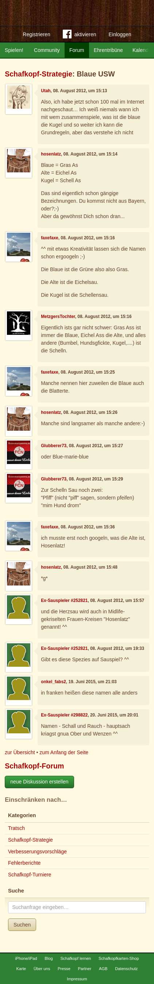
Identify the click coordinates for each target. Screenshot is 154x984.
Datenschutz (126, 968)
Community (47, 50)
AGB (103, 968)
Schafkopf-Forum (34, 766)
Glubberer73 (53, 445)
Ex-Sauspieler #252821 (64, 600)
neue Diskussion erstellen (39, 782)
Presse (64, 968)
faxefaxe (49, 237)
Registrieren (36, 34)
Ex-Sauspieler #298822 (64, 715)
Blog (49, 958)
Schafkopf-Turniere (29, 875)
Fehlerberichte (24, 863)
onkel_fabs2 (53, 681)
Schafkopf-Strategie (38, 74)
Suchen (22, 925)
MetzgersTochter (58, 316)
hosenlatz (51, 154)
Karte (21, 968)
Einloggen (119, 34)
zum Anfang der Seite (63, 752)
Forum (76, 50)
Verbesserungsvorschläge (37, 851)
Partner (85, 968)
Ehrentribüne (108, 50)
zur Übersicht (20, 752)
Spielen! (14, 50)
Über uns (42, 968)
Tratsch (16, 828)
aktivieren (79, 35)
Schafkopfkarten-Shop (119, 958)
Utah (45, 90)
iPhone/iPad (26, 958)
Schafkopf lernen (75, 958)
